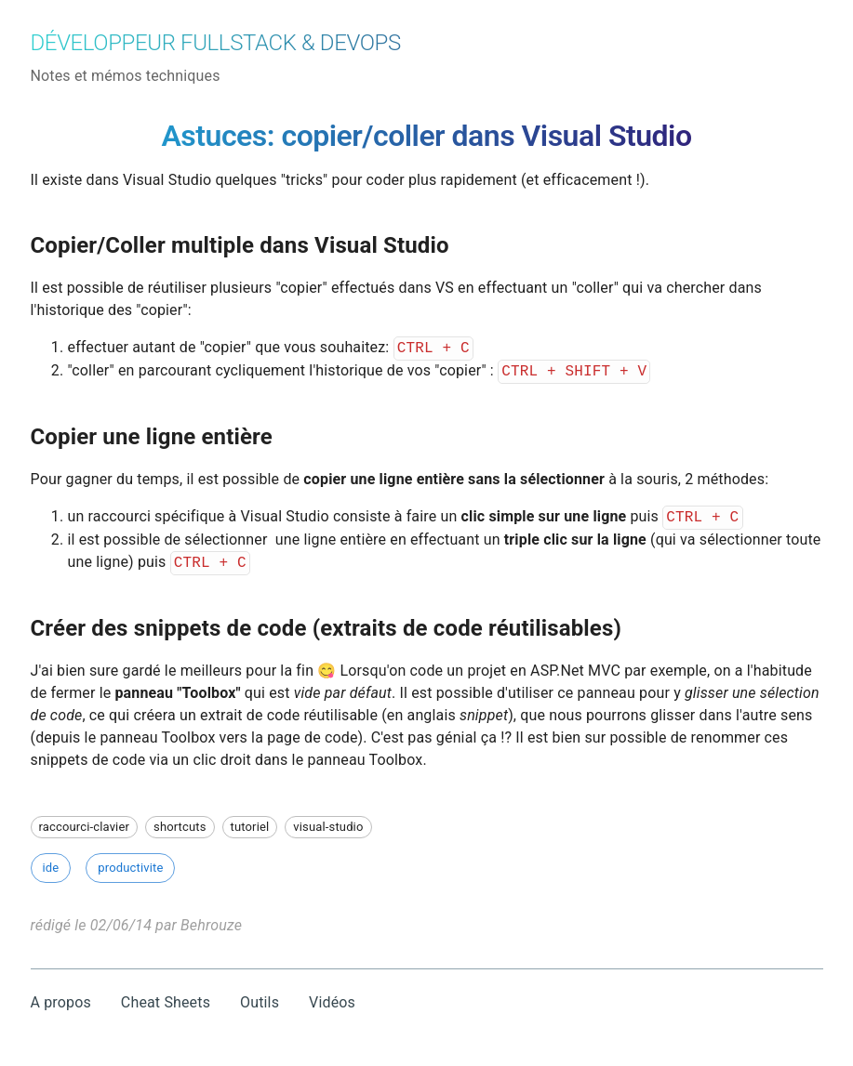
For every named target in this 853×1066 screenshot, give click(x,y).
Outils (259, 1002)
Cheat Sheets (165, 1002)
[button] (85, 827)
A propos (61, 1002)
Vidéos (332, 1002)
